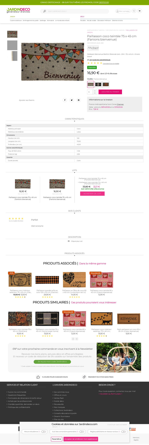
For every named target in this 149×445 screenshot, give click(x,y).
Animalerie (50, 21)
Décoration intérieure (104, 21)
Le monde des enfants (62, 21)
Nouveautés (59, 405)
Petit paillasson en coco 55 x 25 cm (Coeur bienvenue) (128, 331)
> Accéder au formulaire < (110, 395)
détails (56, 427)
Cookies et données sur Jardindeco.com (74, 424)
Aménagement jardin (95, 30)
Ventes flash (59, 399)
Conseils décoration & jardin (65, 414)
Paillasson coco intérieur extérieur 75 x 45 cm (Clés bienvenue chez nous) (20, 293)
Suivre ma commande (17, 393)
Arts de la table (91, 21)
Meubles (83, 21)
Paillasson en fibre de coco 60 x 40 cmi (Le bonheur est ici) (74, 292)
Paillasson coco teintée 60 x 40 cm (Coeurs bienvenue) (101, 292)
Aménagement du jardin (31, 21)
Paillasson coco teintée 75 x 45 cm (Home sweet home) (47, 331)
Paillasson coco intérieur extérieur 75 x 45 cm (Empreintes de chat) (101, 332)
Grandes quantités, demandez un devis (23, 405)
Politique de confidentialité (19, 408)
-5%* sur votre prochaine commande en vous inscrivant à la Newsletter (52, 349)
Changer (120, 104)
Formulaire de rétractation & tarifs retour (25, 399)
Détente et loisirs (117, 21)
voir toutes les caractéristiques (98, 60)
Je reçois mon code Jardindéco (52, 363)
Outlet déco (59, 402)
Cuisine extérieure (16, 21)
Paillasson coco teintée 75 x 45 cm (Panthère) (20, 331)
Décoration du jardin (115, 30)
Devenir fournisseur (62, 417)
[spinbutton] (92, 91)
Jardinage (43, 21)
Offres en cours (60, 396)
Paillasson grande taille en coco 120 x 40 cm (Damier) (47, 292)
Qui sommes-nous (61, 393)
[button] (95, 91)
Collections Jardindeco (63, 411)
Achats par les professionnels (20, 402)
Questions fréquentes (17, 396)
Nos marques (59, 408)
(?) (39, 431)
